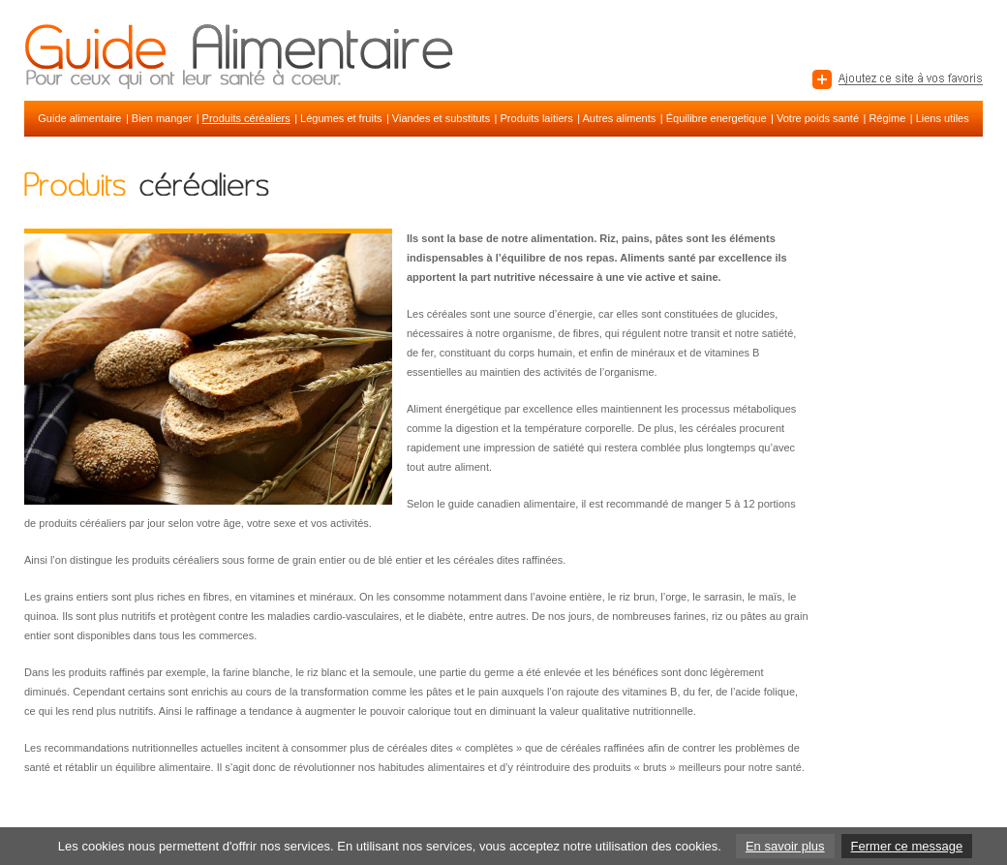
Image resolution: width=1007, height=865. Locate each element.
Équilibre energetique (716, 118)
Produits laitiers (537, 118)
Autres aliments (619, 118)
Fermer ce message (907, 846)
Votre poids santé (818, 118)
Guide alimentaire (79, 118)
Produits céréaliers (246, 118)
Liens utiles (942, 118)
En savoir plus (785, 846)
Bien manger (162, 118)
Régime (887, 118)
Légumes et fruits (340, 118)
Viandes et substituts (441, 118)
